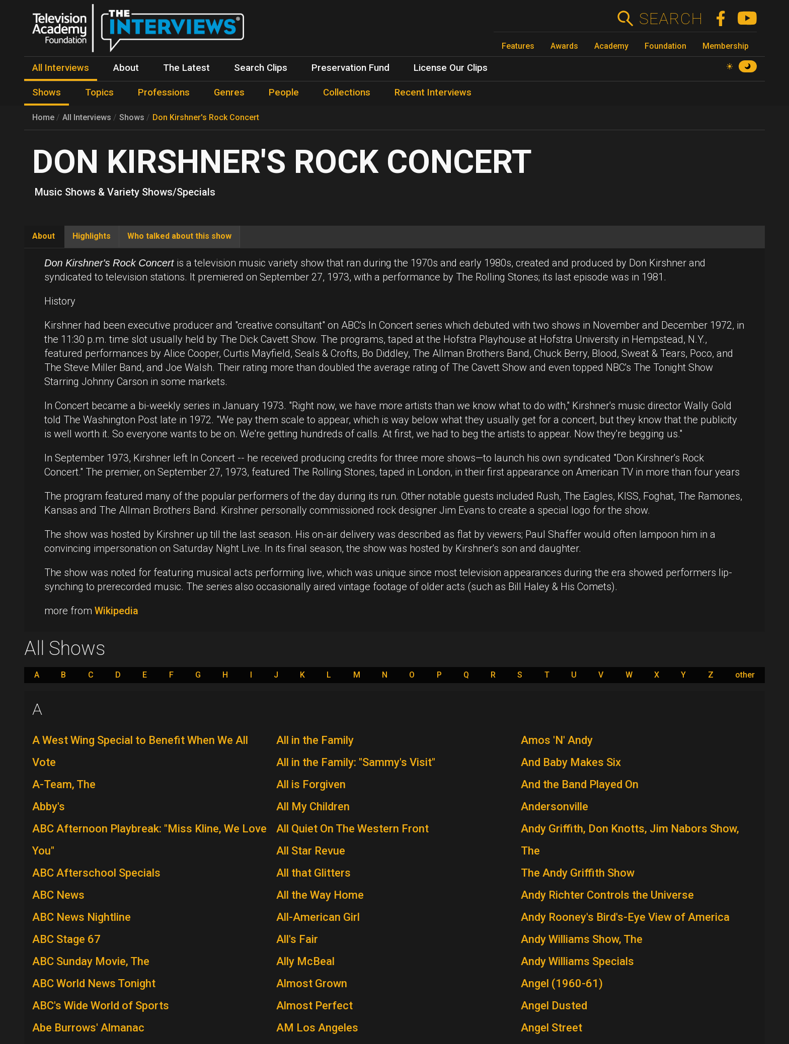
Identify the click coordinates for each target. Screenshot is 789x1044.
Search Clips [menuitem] (260, 67)
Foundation (665, 46)
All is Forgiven (311, 784)
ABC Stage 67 (66, 939)
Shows (131, 117)
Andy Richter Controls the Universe (607, 895)
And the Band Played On (580, 784)
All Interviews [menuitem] (60, 67)
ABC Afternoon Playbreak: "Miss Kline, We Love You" (149, 839)
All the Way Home (320, 895)
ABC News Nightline (81, 917)
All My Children (313, 806)
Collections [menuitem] (346, 92)
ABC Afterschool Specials (96, 873)
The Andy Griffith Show (578, 873)
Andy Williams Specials (577, 961)
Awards (564, 46)
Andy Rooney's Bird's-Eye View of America (625, 917)
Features (518, 46)
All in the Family (315, 740)
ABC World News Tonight (93, 983)
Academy (611, 46)
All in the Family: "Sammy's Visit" (355, 762)
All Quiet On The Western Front (352, 828)
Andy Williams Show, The (582, 939)
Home (43, 117)
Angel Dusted (554, 1005)
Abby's (48, 806)
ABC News (58, 895)
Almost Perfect (314, 1005)
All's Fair (297, 939)
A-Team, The (64, 784)
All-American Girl (318, 917)
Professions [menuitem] (164, 92)
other (745, 675)
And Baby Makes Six (571, 762)
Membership (725, 46)
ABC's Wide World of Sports (100, 1005)
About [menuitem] (126, 67)
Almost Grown (311, 983)
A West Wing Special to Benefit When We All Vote (140, 751)
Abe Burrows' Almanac (88, 1027)
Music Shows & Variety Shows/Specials (125, 192)
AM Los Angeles (317, 1027)
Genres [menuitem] (229, 92)
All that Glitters (313, 873)
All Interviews (86, 117)
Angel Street (551, 1027)
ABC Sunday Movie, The (90, 961)
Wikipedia (116, 611)
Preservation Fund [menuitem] (350, 67)
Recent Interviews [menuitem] (433, 92)
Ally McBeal (305, 961)
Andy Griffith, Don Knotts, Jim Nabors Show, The (630, 839)
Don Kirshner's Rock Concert (205, 117)
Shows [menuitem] (46, 92)
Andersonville (554, 806)
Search (670, 19)
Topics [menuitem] (99, 92)
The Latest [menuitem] (186, 67)
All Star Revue (310, 850)
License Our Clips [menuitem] (451, 67)
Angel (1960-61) (562, 983)
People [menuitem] (284, 92)
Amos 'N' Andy (557, 740)
